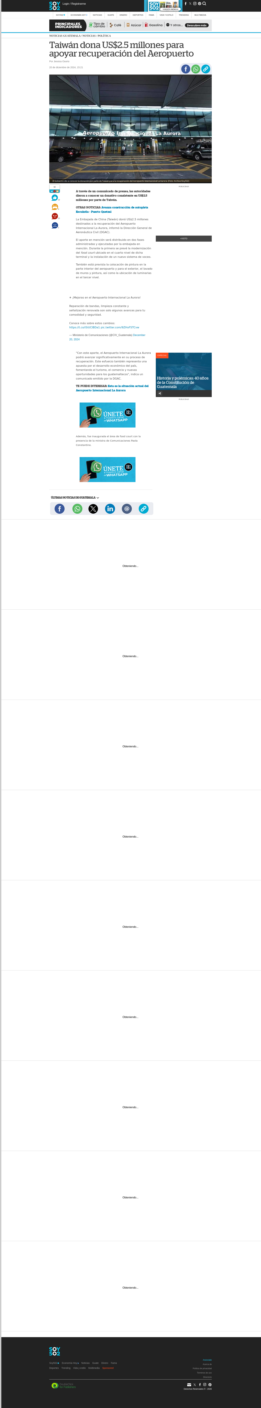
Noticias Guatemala (64, 35)
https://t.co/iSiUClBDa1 (84, 327)
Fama (151, 15)
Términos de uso (204, 1373)
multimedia (200, 15)
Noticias (97, 15)
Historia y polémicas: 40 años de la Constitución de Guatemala (183, 382)
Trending (184, 15)
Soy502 (60, 15)
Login (66, 3)
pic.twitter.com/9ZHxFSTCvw (120, 327)
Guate (111, 15)
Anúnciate (207, 1360)
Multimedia (94, 1368)
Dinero (123, 15)
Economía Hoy (79, 15)
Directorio (207, 1377)
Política (104, 35)
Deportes (138, 15)
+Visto (183, 238)
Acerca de (207, 1364)
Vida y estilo (166, 15)
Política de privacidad (202, 1368)
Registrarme (78, 3)
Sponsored (108, 1368)
